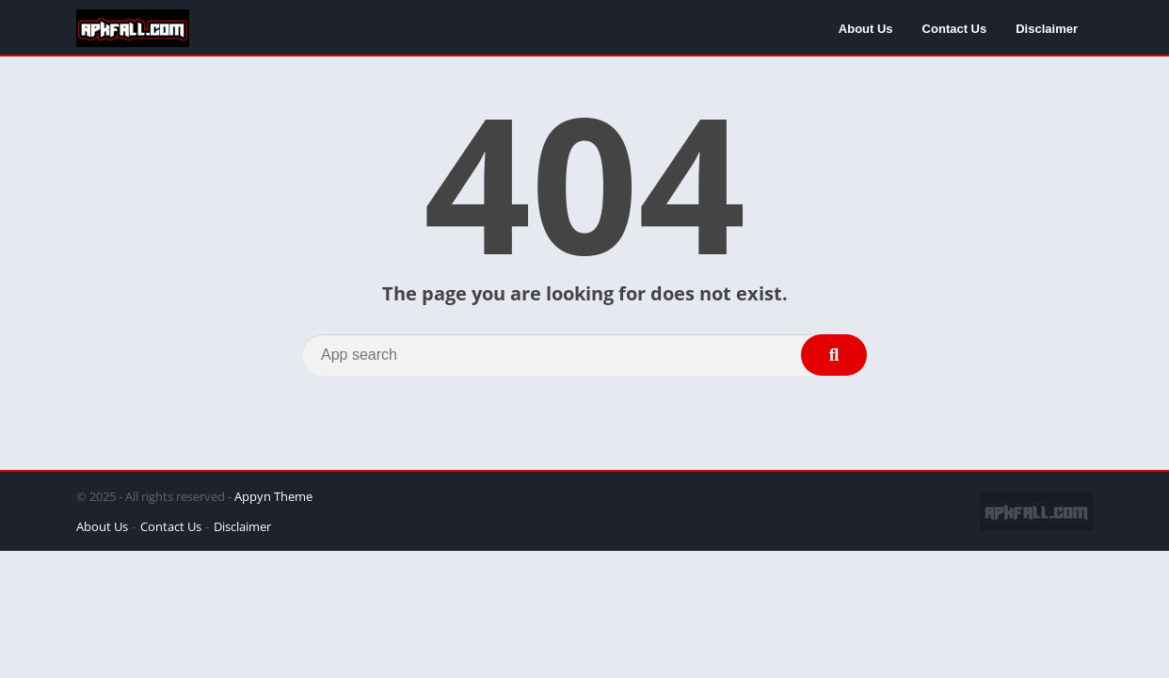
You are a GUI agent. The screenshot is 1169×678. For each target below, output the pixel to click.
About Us (866, 29)
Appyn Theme (273, 496)
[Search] (584, 355)
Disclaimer (1047, 29)
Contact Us (954, 29)
